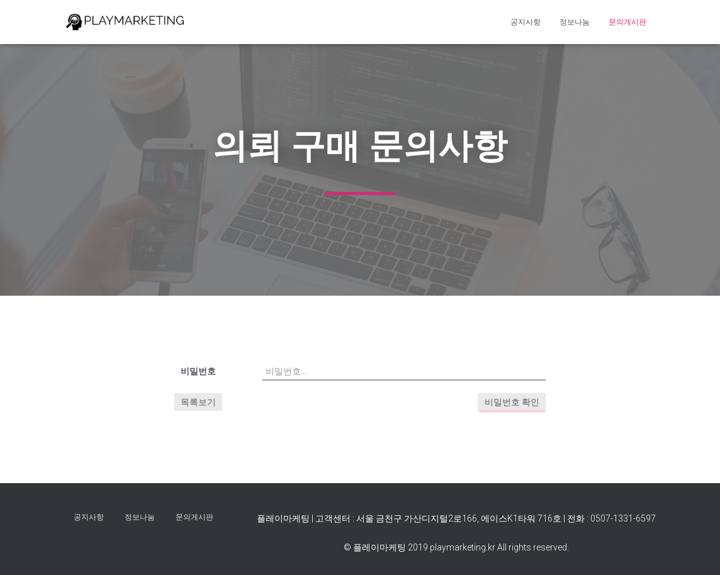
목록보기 (198, 402)
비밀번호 (198, 371)
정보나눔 (575, 22)
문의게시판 (627, 22)
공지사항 (525, 22)
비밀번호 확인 (512, 402)
